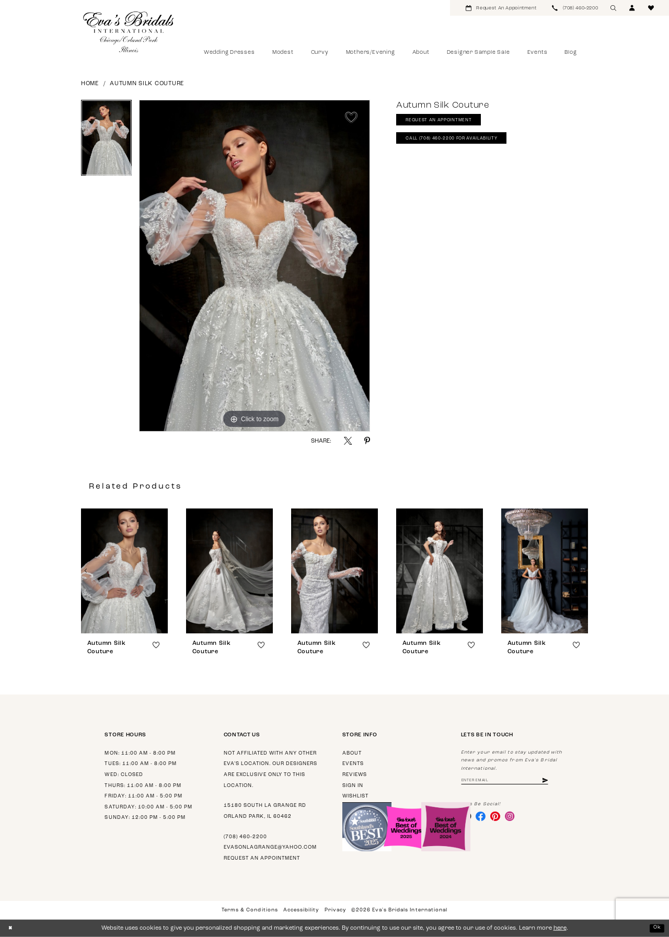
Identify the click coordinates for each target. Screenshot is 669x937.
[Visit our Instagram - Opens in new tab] (516, 818)
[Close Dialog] (11, 928)
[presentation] (124, 570)
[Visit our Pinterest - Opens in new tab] (500, 818)
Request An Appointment (444, 122)
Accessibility (301, 910)
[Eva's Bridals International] (129, 32)
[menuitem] (501, 8)
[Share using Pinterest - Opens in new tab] (367, 441)
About (352, 753)
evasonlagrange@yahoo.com (270, 847)
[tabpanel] (106, 141)
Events (353, 763)
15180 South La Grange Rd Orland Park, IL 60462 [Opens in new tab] (265, 811)
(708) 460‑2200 (245, 837)
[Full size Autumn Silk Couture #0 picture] (255, 266)
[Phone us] (575, 8)
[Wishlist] (651, 8)
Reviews (354, 774)
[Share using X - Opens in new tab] (348, 441)
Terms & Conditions (250, 910)
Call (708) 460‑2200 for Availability (461, 143)
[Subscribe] (560, 781)
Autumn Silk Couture (147, 84)
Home (90, 84)
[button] (632, 8)
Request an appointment (262, 858)
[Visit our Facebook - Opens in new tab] (483, 818)
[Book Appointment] (501, 8)
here (560, 928)
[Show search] (613, 8)
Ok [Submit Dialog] (656, 928)
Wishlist (355, 796)
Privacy (335, 910)
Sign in (352, 785)
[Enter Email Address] (512, 781)
